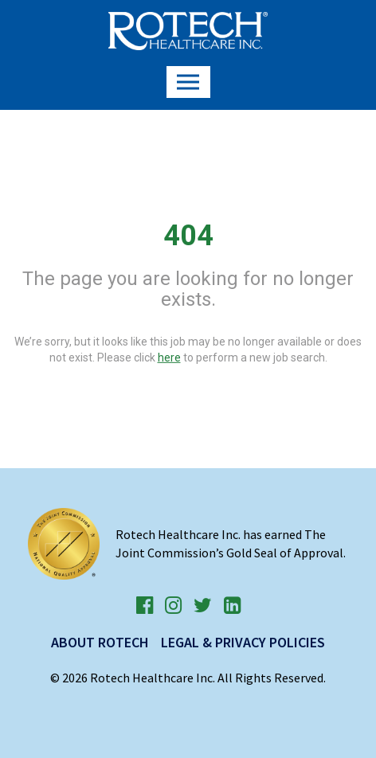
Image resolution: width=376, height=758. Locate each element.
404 (188, 235)
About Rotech (100, 642)
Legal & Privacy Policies (243, 642)
